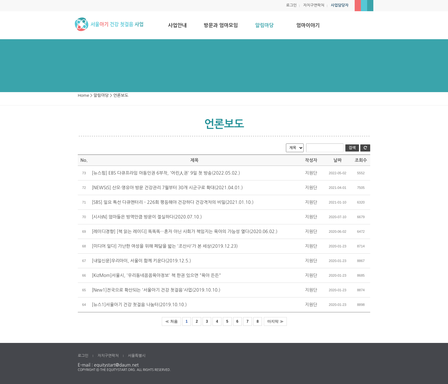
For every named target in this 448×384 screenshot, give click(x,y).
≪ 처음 (171, 321)
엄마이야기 (308, 25)
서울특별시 (136, 356)
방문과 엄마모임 (221, 25)
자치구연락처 (313, 5)
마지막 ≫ (275, 321)
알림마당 (264, 25)
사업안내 (177, 25)
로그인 (291, 5)
